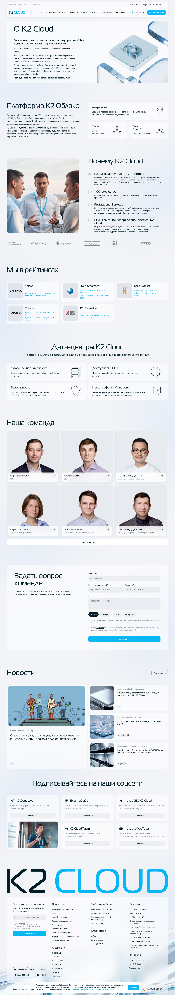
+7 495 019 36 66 (159, 5)
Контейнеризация (59, 917)
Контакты (12, 5)
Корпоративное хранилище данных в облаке (143, 946)
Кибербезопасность (60, 940)
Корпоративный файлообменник (65, 936)
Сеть (54, 913)
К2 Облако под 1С (136, 917)
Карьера (55, 972)
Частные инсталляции (61, 933)
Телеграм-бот (146, 5)
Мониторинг (57, 925)
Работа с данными (59, 929)
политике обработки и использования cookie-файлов (95, 990)
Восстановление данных (62, 921)
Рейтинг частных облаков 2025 (147, 290)
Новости (94, 12)
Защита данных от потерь (139, 941)
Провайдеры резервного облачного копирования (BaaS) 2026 (40, 294)
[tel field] (143, 589)
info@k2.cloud (134, 5)
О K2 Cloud (56, 953)
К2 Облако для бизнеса (138, 909)
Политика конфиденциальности (25, 989)
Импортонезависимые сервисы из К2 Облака (143, 922)
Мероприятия (106, 12)
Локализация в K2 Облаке (139, 937)
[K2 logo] (17, 12)
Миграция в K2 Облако (100, 913)
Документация (23, 5)
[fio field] (124, 578)
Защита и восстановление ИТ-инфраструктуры (141, 932)
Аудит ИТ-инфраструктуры (102, 909)
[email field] (106, 589)
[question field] (124, 603)
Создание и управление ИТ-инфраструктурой (102, 918)
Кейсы (84, 12)
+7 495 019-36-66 (136, 960)
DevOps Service (97, 923)
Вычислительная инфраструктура (65, 909)
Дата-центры (57, 968)
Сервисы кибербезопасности (141, 927)
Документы (57, 964)
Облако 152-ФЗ (135, 913)
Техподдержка (35, 5)
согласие (100, 620)
